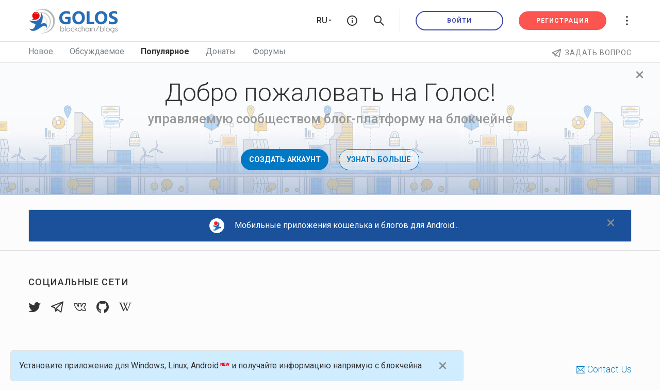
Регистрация (562, 20)
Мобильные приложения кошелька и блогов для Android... (334, 225)
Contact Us (604, 369)
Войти (459, 20)
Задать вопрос (592, 52)
